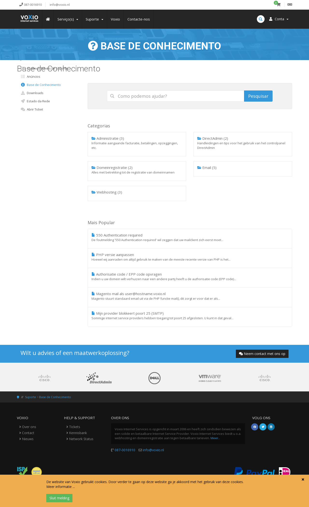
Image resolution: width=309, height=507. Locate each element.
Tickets (73, 426)
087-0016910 (125, 450)
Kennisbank (76, 433)
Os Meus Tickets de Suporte (44, 68)
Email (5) (207, 167)
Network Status (79, 439)
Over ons (27, 426)
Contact (26, 433)
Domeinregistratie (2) (137, 170)
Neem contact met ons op (262, 353)
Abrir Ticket (32, 109)
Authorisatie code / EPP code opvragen (189, 276)
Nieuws (26, 439)
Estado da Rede (35, 101)
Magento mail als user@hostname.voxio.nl (189, 296)
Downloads (32, 93)
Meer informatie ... (60, 486)
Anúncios (30, 76)
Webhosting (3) (106, 192)
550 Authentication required (189, 237)
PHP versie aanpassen (189, 257)
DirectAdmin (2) (242, 143)
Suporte (30, 397)
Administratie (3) (137, 143)
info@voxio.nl (153, 450)
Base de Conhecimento (41, 85)
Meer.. (215, 438)
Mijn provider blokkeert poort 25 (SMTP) (189, 315)
